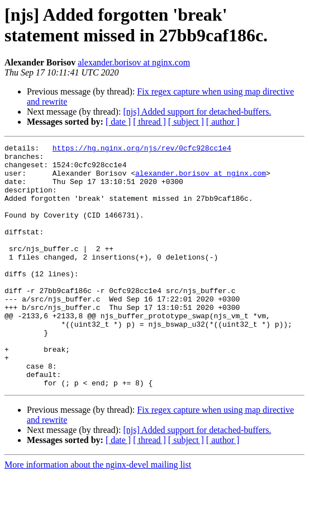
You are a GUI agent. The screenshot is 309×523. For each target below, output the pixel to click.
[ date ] (118, 121)
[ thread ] (149, 121)
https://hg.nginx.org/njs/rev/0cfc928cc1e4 (142, 149)
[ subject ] (186, 121)
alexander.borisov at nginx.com (134, 62)
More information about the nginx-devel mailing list (97, 513)
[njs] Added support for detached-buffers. (197, 111)
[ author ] (223, 121)
